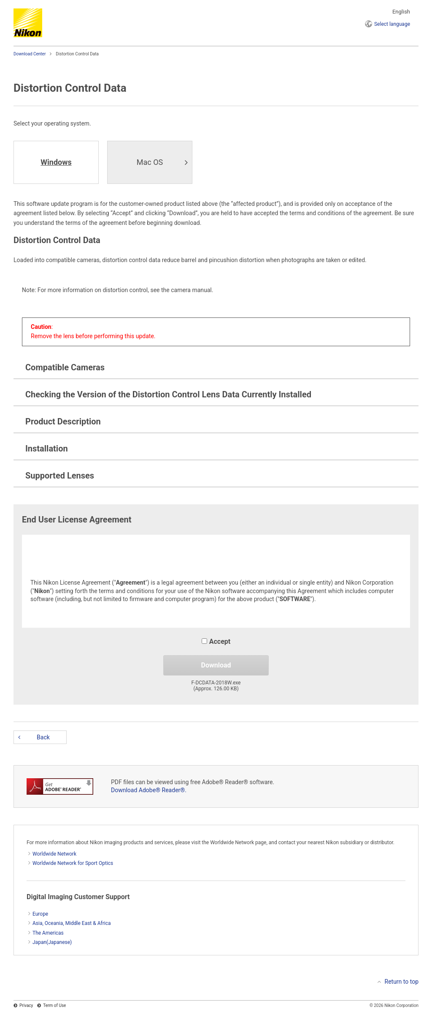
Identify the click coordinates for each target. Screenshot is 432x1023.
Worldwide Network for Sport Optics (72, 863)
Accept (216, 641)
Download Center (30, 54)
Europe (40, 914)
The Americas (48, 933)
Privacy (26, 1005)
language (392, 24)
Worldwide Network (54, 854)
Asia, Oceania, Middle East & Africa (71, 923)
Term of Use (54, 1005)
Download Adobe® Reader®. (148, 790)
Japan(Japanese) (52, 942)
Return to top (402, 981)
